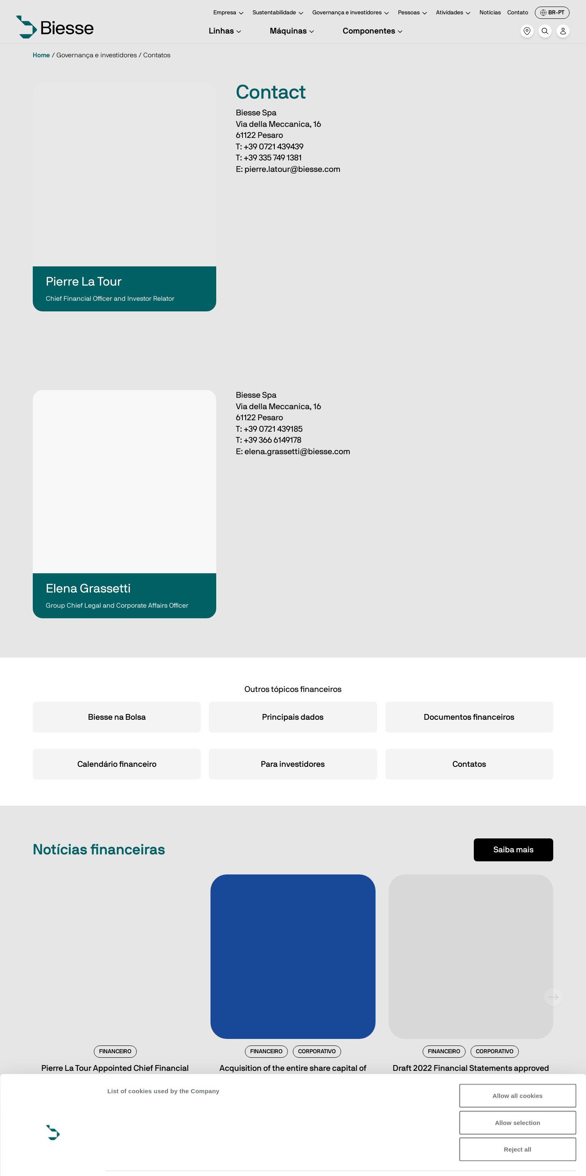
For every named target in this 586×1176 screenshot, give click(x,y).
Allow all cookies (518, 1056)
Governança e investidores (351, 13)
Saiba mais (513, 850)
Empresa (229, 13)
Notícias (490, 13)
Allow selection (518, 1083)
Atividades (454, 13)
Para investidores (293, 764)
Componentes (374, 31)
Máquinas (293, 31)
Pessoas (414, 13)
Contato (517, 13)
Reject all (518, 1109)
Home (41, 55)
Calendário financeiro (116, 764)
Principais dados (293, 717)
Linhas (226, 31)
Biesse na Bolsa (117, 717)
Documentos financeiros (469, 717)
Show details (126, 1159)
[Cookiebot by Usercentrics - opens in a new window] (53, 1160)
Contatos (469, 764)
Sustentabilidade (279, 13)
